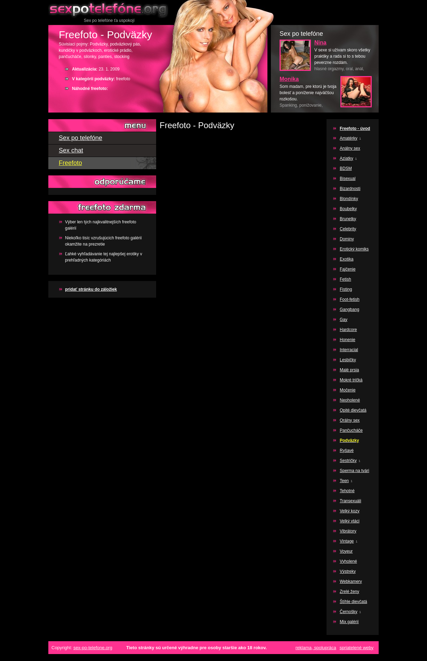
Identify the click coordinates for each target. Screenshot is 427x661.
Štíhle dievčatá (353, 601)
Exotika (346, 259)
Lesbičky (348, 359)
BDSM (346, 168)
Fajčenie (347, 269)
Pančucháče (351, 430)
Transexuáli (350, 500)
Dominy (347, 239)
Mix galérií (349, 621)
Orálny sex (350, 420)
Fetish (345, 279)
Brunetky (348, 218)
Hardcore (348, 329)
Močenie (347, 390)
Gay (343, 319)
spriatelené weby (356, 647)
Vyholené (348, 561)
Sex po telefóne (109, 8)
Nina (320, 43)
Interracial (349, 349)
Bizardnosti (350, 188)
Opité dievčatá (353, 410)
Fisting (346, 289)
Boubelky (348, 208)
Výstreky (348, 571)
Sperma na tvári (354, 470)
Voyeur (346, 551)
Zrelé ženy (349, 591)
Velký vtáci (350, 521)
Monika (289, 79)
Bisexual (347, 178)
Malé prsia (349, 369)
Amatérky (348, 138)
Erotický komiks (354, 249)
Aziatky (346, 158)
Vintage (347, 541)
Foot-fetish (350, 299)
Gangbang (349, 309)
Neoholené (350, 400)
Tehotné (347, 490)
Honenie (347, 339)
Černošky (348, 611)
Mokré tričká (351, 380)
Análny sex (350, 148)
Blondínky (349, 198)
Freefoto (70, 162)
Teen (344, 480)
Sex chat (71, 150)
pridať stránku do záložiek (91, 289)
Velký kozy (350, 511)
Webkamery (351, 581)
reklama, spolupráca (316, 647)
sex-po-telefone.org (92, 647)
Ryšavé (347, 450)
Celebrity (348, 228)
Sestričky (348, 460)
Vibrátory (348, 531)
